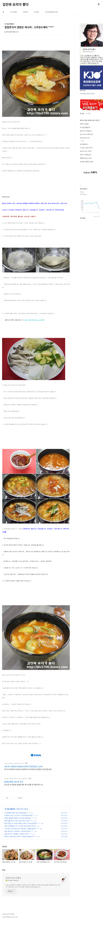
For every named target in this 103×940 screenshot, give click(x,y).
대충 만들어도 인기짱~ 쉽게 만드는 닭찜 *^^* (18, 842)
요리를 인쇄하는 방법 (86, 162)
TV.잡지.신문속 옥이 (86, 148)
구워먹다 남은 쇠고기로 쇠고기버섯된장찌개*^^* (19, 837)
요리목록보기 (84, 144)
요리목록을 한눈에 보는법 (87, 94)
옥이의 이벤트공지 (85, 155)
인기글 (88, 113)
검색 (94, 4)
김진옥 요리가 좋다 (16, 4)
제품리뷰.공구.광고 (86, 158)
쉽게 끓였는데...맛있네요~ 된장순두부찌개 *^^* (19, 853)
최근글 (82, 113)
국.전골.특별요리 (10, 831)
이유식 (83, 141)
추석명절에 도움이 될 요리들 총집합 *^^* (17, 834)
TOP (98, 936)
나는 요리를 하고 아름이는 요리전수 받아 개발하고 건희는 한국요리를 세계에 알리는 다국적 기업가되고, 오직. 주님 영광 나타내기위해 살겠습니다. (33, 907)
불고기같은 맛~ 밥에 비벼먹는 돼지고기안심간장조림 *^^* (22, 845)
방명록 (25, 12)
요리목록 (13, 12)
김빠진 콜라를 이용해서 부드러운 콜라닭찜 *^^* (19, 840)
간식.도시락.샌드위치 (86, 134)
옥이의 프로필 (84, 124)
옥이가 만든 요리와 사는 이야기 (89, 120)
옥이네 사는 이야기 (86, 151)
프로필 (36, 12)
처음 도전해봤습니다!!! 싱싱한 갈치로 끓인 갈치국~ (20, 847)
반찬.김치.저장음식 (86, 131)
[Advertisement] (40, 753)
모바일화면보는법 (51, 12)
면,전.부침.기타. (85, 138)
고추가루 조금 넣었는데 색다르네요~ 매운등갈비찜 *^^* (21, 850)
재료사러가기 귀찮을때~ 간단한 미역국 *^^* (18, 855)
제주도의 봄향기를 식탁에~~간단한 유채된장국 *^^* (20, 858)
